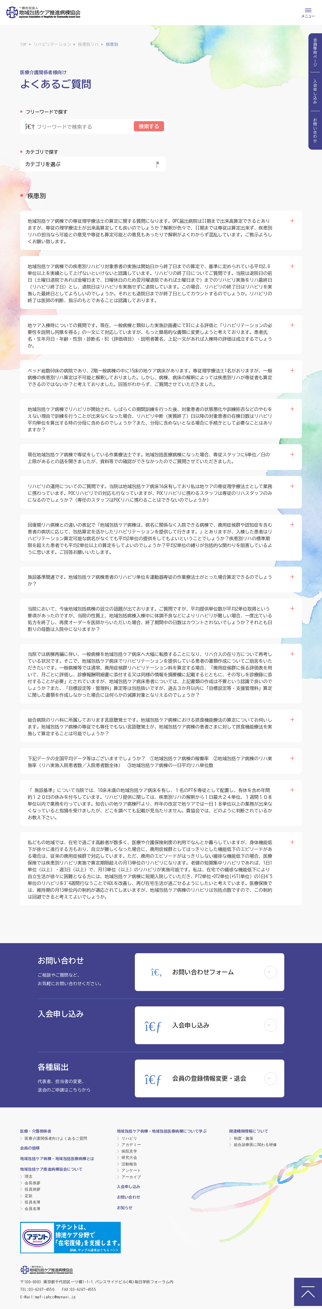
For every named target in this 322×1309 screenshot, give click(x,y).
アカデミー (131, 1144)
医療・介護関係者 (35, 1131)
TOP (23, 44)
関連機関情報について (248, 1131)
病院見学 (129, 1151)
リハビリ (129, 1138)
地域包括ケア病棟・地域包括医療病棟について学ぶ (162, 1131)
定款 (28, 1196)
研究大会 (129, 1157)
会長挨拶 (32, 1183)
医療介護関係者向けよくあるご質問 (56, 1138)
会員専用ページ (315, 52)
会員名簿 (32, 1208)
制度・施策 (244, 1138)
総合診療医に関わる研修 (255, 1144)
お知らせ (125, 1208)
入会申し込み (315, 91)
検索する (149, 126)
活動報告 (129, 1164)
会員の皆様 (30, 1148)
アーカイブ (131, 1177)
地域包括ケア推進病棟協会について (51, 1169)
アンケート (131, 1170)
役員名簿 (32, 1202)
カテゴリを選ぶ (93, 164)
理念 (28, 1176)
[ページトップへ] (308, 1292)
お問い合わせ (315, 130)
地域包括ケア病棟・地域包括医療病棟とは (57, 1159)
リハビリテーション (52, 44)
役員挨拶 (32, 1189)
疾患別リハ (88, 44)
